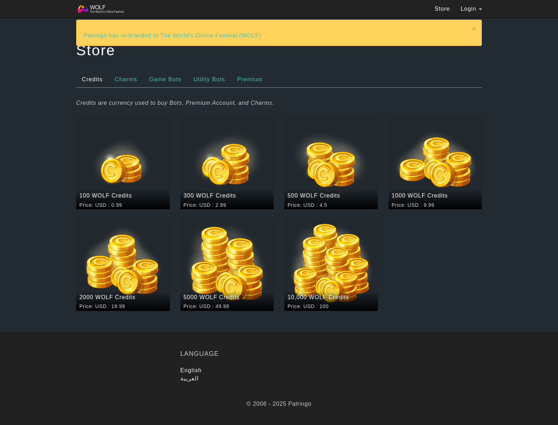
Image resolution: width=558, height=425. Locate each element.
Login (471, 9)
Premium (250, 79)
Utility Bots (209, 79)
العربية (189, 378)
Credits (92, 79)
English (191, 370)
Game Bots (165, 79)
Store (442, 9)
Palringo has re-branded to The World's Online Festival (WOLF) (172, 35)
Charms (126, 79)
